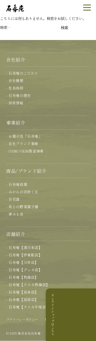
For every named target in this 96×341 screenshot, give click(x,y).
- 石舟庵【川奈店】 (22, 262)
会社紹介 (15, 59)
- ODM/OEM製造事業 (25, 151)
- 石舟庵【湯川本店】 (24, 247)
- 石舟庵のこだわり (22, 73)
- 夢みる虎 (15, 214)
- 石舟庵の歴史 (18, 95)
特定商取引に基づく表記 (62, 319)
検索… (5, 27)
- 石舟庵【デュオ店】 (24, 269)
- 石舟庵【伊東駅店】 (24, 254)
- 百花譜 (13, 199)
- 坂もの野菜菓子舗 (22, 206)
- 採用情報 (15, 102)
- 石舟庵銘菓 (16, 184)
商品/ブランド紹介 (26, 170)
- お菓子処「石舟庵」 (24, 136)
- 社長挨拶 (15, 88)
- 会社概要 (15, 80)
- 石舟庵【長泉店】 (22, 292)
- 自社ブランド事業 (22, 143)
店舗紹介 (15, 233)
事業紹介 (15, 122)
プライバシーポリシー (22, 319)
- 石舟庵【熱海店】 (22, 277)
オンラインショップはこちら (89, 315)
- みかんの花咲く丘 (22, 191)
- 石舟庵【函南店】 (22, 299)
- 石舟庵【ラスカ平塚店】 (28, 306)
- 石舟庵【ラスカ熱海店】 (28, 284)
